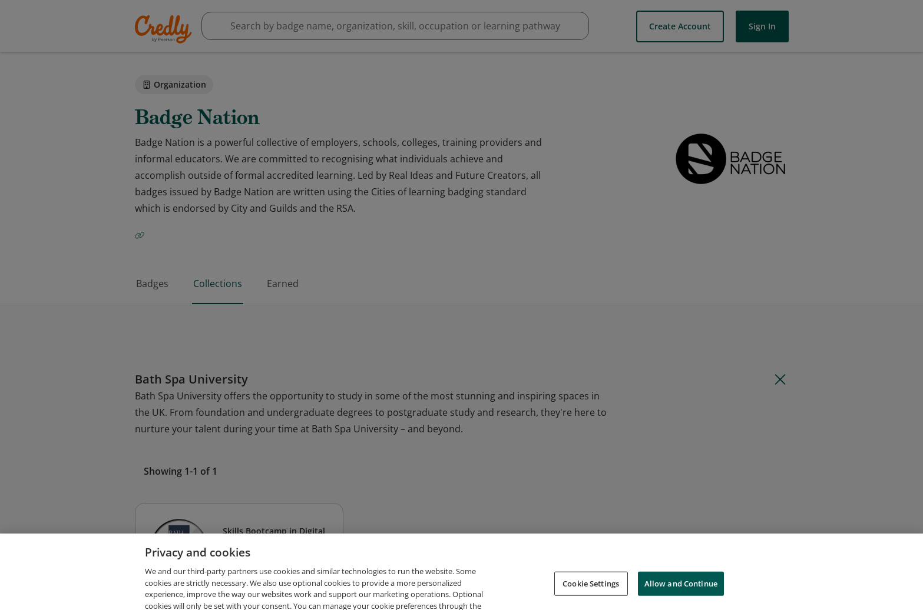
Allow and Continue (680, 593)
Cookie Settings (591, 593)
